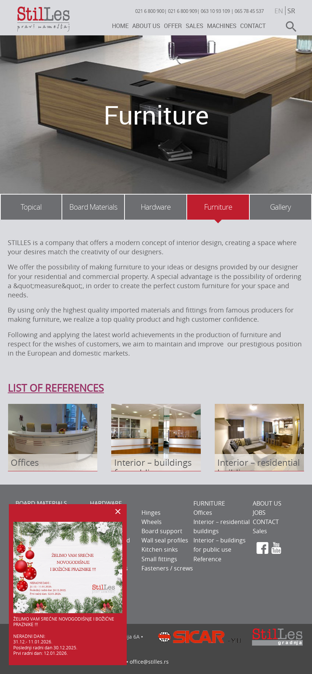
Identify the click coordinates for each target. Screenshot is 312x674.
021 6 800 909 (182, 11)
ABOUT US (267, 503)
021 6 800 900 (149, 11)
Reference (207, 559)
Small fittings (159, 559)
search (288, 26)
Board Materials (93, 207)
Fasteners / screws (167, 568)
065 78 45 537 (249, 11)
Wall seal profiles (164, 540)
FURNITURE (209, 503)
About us (146, 26)
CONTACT (266, 522)
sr (291, 10)
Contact (253, 26)
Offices (202, 513)
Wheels (151, 522)
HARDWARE (106, 503)
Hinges (151, 513)
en (278, 10)
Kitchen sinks (159, 549)
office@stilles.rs (149, 661)
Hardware (156, 207)
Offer (173, 26)
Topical (31, 207)
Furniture (218, 207)
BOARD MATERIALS (41, 503)
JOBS (259, 513)
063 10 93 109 (215, 11)
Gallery (280, 207)
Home (120, 26)
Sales (194, 26)
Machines (221, 26)
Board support (161, 531)
